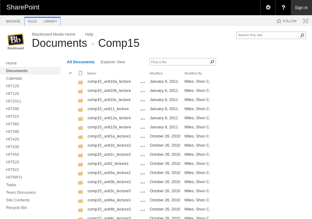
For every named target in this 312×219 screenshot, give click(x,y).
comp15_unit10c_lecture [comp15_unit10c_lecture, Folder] (109, 99)
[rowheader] (72, 82)
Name (91, 73)
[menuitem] (268, 7)
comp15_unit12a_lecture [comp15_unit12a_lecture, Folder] (109, 118)
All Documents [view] (81, 62)
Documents (59, 43)
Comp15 (119, 43)
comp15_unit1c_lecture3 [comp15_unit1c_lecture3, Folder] (109, 154)
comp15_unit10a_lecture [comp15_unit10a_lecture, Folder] (109, 81)
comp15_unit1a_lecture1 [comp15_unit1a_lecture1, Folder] (109, 136)
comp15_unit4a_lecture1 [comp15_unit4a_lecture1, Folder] (109, 200)
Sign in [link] (301, 7)
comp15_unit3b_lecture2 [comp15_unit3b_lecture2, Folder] (109, 181)
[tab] (13, 20)
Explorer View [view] (113, 62)
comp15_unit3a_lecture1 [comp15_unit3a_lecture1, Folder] (109, 172)
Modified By (193, 73)
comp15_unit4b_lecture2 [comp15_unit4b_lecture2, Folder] (109, 209)
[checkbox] (71, 73)
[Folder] (80, 83)
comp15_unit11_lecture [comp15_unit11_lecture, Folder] (108, 108)
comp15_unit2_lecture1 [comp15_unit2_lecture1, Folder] (108, 163)
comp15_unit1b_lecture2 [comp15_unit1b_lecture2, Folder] (109, 145)
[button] (302, 35)
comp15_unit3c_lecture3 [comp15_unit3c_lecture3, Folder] (109, 191)
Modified (156, 73)
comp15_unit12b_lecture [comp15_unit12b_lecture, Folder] (109, 127)
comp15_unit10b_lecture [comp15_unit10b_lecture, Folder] (109, 90)
